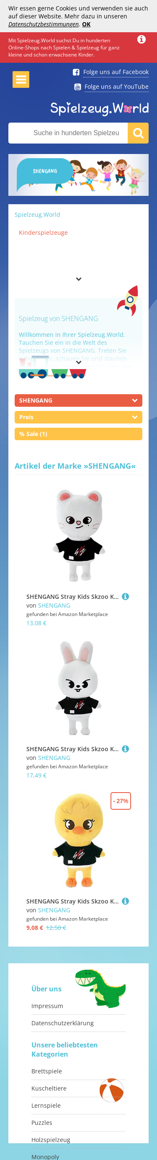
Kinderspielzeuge (43, 232)
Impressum (47, 1006)
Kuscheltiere (49, 1088)
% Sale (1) (33, 434)
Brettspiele (46, 1071)
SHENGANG (54, 605)
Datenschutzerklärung (62, 1023)
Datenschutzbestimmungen (43, 24)
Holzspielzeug (50, 1140)
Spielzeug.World (37, 214)
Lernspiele (46, 1105)
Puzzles (41, 1123)
